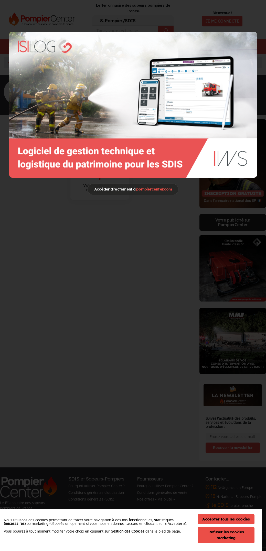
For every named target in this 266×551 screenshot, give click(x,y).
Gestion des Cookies (127, 531)
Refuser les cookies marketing (226, 534)
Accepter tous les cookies (226, 519)
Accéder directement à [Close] (133, 189)
